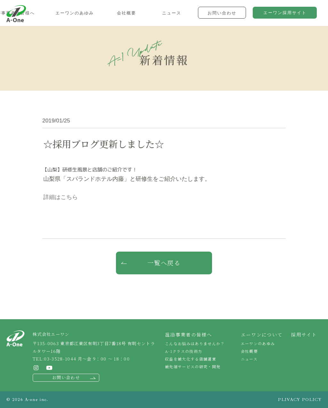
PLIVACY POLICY (300, 399)
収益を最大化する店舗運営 (190, 359)
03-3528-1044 (60, 359)
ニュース (249, 359)
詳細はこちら (60, 197)
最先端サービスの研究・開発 (192, 366)
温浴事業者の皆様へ (188, 334)
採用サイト (304, 334)
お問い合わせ (66, 377)
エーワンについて (262, 334)
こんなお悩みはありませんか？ (195, 343)
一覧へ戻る (164, 262)
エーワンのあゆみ (258, 343)
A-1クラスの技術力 (183, 351)
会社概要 (249, 351)
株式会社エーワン (16, 13)
